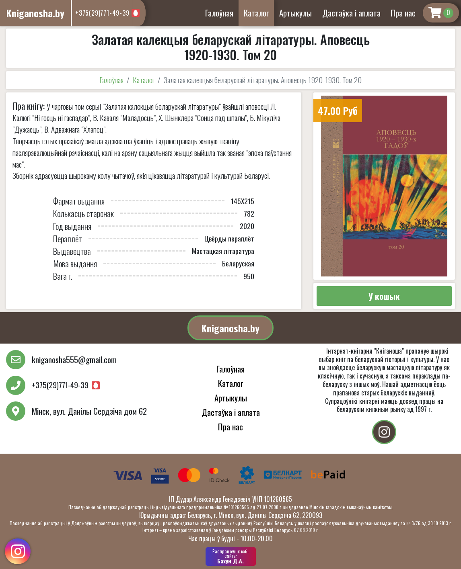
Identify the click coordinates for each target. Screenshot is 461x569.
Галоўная (219, 12)
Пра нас (403, 12)
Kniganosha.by (230, 328)
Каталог (256, 12)
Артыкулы (295, 12)
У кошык (384, 296)
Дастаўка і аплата (351, 12)
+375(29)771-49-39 (102, 13)
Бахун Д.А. (231, 556)
